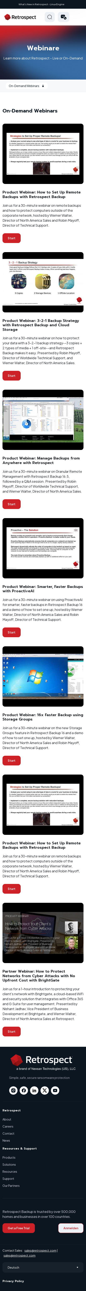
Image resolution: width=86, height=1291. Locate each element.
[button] (63, 17)
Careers (8, 1126)
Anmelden (70, 1228)
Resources (10, 1171)
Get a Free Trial (19, 1228)
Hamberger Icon (78, 17)
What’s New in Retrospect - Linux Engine (41, 4)
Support (8, 1178)
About (7, 1119)
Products (9, 1157)
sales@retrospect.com (40, 1250)
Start (11, 238)
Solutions (9, 1164)
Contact (8, 1133)
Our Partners (11, 1185)
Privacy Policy (13, 1281)
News (6, 1140)
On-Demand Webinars (27, 86)
